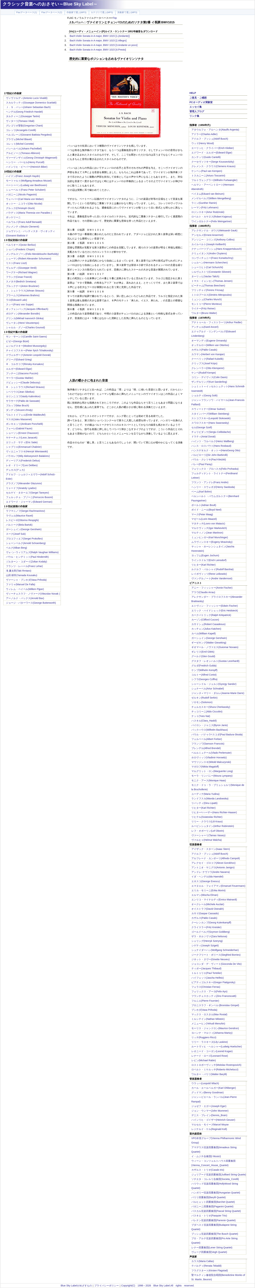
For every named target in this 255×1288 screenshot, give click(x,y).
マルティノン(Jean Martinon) (207, 532)
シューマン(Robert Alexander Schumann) (28, 258)
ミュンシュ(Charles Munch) (206, 299)
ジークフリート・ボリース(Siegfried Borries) (216, 954)
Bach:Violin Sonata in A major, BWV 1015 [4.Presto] (98, 49)
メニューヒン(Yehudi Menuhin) (208, 1023)
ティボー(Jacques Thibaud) (206, 968)
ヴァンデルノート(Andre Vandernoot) (211, 578)
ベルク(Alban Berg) (16, 547)
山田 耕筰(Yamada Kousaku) (21, 575)
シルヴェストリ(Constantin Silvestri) (211, 271)
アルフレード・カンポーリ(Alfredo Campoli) (215, 858)
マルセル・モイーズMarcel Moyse (210, 1124)
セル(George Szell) (201, 427)
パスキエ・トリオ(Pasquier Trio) (209, 1215)
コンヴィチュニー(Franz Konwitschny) (212, 258)
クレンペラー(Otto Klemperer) (207, 368)
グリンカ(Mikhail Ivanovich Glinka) (25, 318)
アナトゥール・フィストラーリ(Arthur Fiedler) (216, 322)
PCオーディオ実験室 (200, 102)
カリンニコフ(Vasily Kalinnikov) (23, 396)
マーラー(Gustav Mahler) (19, 378)
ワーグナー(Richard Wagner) (22, 272)
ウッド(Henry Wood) (202, 143)
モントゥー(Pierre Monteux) (206, 304)
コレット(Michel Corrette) (20, 143)
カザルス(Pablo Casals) (204, 349)
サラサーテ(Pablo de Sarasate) (23, 401)
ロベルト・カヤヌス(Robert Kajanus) (211, 216)
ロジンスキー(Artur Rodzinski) (207, 212)
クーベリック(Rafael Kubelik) (207, 358)
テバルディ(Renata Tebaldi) (206, 1265)
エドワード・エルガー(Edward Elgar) (211, 152)
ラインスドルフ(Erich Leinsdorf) (209, 560)
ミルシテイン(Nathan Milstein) (208, 1019)
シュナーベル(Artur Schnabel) (207, 688)
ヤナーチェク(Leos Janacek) (22, 437)
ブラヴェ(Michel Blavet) (19, 139)
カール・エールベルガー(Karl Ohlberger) (213, 1087)
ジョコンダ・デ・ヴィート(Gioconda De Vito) (216, 963)
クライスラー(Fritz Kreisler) (206, 927)
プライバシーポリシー (106, 1285)
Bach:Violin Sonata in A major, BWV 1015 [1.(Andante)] (100, 36)
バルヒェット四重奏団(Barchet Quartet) (213, 1201)
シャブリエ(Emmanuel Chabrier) (24, 446)
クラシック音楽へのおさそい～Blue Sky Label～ (50, 4)
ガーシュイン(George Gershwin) (24, 529)
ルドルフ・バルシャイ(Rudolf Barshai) (212, 569)
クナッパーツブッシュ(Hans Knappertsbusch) (216, 248)
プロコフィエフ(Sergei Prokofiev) (24, 538)
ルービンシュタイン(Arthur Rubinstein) (212, 826)
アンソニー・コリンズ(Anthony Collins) (213, 239)
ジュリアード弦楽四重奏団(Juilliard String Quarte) (218, 1174)
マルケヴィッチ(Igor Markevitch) (209, 528)
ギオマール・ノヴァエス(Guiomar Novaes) (214, 647)
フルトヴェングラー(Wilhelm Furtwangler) (214, 180)
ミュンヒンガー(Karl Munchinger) (209, 537)
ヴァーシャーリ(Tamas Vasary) (208, 835)
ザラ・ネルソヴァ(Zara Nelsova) (209, 936)
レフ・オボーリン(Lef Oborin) (207, 830)
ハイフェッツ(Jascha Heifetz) (207, 977)
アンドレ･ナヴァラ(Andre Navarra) (210, 872)
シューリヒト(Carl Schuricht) (207, 267)
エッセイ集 (195, 106)
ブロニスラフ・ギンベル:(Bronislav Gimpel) (215, 1005)
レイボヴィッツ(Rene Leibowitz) (209, 573)
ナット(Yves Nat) (200, 716)
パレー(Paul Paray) (201, 464)
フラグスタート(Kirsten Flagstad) (209, 1270)
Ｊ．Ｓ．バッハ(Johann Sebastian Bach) (28, 107)
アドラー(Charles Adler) (204, 134)
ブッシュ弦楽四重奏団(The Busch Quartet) (214, 1233)
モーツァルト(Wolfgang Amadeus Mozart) (29, 180)
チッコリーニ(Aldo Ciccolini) (206, 711)
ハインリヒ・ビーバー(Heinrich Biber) (26, 166)
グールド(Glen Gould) (203, 656)
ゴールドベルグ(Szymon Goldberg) (210, 931)
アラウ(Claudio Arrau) (203, 592)
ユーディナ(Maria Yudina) (205, 794)
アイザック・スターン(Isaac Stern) (210, 849)
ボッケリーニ (13, 217)
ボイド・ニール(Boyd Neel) (206, 509)
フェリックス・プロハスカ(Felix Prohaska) (215, 468)
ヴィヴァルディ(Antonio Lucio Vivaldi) (26, 98)
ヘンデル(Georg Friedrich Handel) (24, 111)
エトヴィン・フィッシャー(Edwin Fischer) (214, 605)
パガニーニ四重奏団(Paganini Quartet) (212, 1206)
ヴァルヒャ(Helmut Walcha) (206, 839)
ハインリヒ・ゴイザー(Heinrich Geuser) (213, 1119)
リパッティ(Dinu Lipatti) (204, 803)
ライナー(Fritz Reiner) (203, 308)
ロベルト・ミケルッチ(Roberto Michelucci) (214, 1069)
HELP (192, 93)
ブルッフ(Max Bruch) (17, 405)
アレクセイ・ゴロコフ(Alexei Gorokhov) (213, 862)
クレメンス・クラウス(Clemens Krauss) (213, 166)
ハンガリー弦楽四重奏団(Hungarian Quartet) (215, 1192)
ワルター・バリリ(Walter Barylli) (209, 1074)
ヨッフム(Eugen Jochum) (205, 555)
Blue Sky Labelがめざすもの (76, 1285)
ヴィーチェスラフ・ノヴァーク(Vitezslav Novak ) (33, 593)
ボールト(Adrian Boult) (203, 505)
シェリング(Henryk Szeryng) (207, 941)
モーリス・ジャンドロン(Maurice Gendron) (215, 1028)
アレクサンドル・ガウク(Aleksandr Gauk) (214, 230)
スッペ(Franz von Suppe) (20, 304)
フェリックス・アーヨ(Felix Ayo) (209, 991)
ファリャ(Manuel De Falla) (20, 584)
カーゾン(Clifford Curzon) (205, 619)
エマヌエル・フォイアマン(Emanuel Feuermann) (218, 885)
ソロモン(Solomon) (202, 702)
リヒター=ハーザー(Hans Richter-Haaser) (214, 812)
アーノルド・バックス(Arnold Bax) (25, 598)
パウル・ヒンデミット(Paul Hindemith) (27, 556)
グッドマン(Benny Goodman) (207, 1092)
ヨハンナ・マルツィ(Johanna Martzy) (212, 1032)
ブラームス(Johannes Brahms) (23, 295)
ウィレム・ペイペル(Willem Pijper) (25, 589)
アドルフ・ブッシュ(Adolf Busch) (209, 138)
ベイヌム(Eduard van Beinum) (207, 193)
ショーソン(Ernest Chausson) (22, 433)
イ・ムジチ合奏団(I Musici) (206, 1156)
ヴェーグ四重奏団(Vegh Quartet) (209, 1252)
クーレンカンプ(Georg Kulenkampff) (211, 922)
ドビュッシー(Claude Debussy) (23, 382)
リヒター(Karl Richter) (203, 564)
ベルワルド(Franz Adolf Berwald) (24, 222)
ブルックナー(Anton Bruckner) (22, 286)
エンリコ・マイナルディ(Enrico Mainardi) (214, 899)
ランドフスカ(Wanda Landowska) (210, 798)
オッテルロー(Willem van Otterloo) (210, 345)
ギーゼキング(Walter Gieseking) (208, 642)
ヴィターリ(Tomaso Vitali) (20, 121)
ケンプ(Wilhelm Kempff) (204, 670)
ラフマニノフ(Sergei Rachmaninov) (25, 510)
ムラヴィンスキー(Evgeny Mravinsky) (212, 542)
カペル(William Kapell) (203, 633)
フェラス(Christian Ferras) (205, 986)
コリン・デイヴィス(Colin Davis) (209, 377)
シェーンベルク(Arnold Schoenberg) (26, 543)
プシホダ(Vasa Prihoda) (204, 1009)
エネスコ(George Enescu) (205, 881)
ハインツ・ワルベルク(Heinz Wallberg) (212, 441)
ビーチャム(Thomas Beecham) (208, 285)
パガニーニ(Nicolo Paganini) (21, 194)
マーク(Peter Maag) (202, 514)
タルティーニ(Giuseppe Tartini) (23, 116)
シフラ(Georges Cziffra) (204, 679)
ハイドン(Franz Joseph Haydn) (23, 176)
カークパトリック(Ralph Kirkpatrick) (211, 615)
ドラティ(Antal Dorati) (203, 436)
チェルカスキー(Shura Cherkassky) (210, 707)
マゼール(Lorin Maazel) (204, 519)
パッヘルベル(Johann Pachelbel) (24, 148)
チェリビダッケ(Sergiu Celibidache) (211, 432)
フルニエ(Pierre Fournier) (205, 1000)
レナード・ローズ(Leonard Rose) (209, 1055)
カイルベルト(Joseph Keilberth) (208, 244)
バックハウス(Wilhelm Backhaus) (209, 729)
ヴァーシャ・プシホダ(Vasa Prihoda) (26, 579)
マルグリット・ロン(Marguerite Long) (212, 771)
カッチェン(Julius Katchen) (206, 628)
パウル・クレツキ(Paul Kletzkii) (208, 459)
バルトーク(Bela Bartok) (19, 524)
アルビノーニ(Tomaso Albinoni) (23, 153)
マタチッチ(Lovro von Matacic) (208, 523)
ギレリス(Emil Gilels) (202, 651)
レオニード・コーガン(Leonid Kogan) (212, 1051)
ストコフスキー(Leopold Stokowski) (211, 418)
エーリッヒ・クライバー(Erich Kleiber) (212, 148)
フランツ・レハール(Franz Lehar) (24, 566)
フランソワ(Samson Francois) (207, 743)
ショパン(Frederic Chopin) (20, 249)
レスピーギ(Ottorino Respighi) (22, 520)
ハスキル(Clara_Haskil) (204, 720)
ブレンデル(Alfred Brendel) (206, 748)
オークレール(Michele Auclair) (207, 904)
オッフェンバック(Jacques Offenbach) (27, 309)
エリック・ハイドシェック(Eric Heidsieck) (214, 610)
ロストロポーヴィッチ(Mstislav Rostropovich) (216, 1065)
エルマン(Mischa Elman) (204, 895)
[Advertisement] (58, 349)
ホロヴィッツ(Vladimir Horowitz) (209, 757)
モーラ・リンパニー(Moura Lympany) (212, 775)
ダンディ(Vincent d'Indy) (19, 410)
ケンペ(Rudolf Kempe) (203, 372)
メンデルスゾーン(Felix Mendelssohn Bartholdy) (32, 254)
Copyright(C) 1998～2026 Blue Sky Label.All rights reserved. (157, 1285)
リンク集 (194, 116)
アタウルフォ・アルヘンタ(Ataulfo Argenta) (215, 129)
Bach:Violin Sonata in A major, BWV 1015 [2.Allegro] (98, 40)
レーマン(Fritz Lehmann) (205, 207)
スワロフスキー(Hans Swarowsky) (210, 422)
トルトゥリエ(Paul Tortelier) (206, 973)
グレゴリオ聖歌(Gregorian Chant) (24, 125)
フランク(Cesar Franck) (19, 277)
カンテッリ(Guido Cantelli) (206, 157)
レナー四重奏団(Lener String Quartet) (211, 1247)
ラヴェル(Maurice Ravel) (19, 515)
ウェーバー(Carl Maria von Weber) (25, 199)
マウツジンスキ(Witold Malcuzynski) (211, 762)
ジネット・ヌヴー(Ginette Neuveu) (210, 959)
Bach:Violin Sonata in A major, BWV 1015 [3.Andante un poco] (104, 45)
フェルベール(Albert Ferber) (206, 739)
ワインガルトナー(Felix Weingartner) (211, 221)
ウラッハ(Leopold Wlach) (205, 1083)
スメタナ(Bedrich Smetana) (21, 281)
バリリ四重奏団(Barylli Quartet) (208, 1197)
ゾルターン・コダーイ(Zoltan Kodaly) (26, 561)
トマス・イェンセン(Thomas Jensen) (212, 281)
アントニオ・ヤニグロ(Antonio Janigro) (213, 867)
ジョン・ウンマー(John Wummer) (210, 1110)
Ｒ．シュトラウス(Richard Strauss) (25, 387)
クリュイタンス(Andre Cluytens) (209, 253)
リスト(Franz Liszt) (16, 263)
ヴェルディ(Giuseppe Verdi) (21, 267)
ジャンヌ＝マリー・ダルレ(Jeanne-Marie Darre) (217, 693)
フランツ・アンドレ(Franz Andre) (210, 482)
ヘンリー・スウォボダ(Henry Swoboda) (213, 487)
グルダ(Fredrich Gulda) (204, 665)
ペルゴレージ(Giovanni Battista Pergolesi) (29, 134)
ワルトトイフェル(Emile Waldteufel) (26, 414)
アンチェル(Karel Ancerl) (205, 327)
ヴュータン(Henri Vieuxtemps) (22, 322)
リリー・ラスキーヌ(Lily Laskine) (209, 1042)
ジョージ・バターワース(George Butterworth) (31, 602)
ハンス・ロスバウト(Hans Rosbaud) (211, 445)
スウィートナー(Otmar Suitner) (208, 409)
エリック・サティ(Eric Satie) (22, 442)
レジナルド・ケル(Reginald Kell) (209, 1129)
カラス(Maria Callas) (202, 1261)
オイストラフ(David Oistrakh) (207, 908)
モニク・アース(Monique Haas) (208, 780)
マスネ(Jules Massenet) (19, 419)
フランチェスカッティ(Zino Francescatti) (213, 996)
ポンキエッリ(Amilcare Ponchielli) (24, 423)
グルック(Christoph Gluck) (20, 208)
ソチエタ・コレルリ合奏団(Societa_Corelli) (215, 1179)
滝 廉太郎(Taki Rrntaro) (18, 570)
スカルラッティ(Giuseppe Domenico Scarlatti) (31, 102)
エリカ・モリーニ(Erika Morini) (208, 890)
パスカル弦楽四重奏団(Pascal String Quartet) (216, 1211)
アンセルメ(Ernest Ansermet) (207, 235)
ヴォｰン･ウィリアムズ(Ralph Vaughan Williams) (32, 552)
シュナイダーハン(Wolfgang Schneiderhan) (215, 950)
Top (115, 17)
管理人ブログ (196, 111)
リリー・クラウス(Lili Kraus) (207, 821)
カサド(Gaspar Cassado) (205, 913)
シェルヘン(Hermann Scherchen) (209, 262)
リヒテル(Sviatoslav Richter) (206, 817)
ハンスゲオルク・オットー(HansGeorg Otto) (215, 450)
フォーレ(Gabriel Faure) (19, 428)
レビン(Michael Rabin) (203, 1060)
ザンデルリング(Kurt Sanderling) (209, 381)
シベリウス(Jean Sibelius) (20, 391)
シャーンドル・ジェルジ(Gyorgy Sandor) (213, 684)
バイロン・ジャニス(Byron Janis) (209, 725)
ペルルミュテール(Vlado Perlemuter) (211, 752)
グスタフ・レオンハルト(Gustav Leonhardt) (215, 661)
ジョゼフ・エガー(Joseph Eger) (208, 1106)
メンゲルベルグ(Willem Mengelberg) (211, 198)
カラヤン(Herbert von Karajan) (208, 354)
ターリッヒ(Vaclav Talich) (205, 276)
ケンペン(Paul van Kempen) (206, 171)
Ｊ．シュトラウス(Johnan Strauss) (25, 290)
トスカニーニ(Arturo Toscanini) (208, 175)
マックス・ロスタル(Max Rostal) (209, 1014)
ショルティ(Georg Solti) (204, 395)
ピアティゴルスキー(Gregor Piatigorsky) (213, 982)
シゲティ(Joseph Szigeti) (205, 945)
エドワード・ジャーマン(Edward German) (29, 501)
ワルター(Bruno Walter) (204, 313)
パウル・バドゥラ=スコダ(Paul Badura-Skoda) (217, 734)
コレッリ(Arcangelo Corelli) (21, 130)
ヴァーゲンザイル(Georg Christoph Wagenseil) (31, 157)
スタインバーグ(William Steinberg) (210, 413)
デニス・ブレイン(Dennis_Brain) (209, 1115)
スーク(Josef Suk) (16, 533)
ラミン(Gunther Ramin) (204, 203)
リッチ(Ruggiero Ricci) (203, 1037)
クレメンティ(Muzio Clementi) (22, 226)
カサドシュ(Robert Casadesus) (208, 624)
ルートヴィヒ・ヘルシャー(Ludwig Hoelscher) (216, 1046)
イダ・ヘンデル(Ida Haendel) (207, 876)
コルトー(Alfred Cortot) (204, 674)
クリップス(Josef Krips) (204, 363)
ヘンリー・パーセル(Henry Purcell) (25, 162)
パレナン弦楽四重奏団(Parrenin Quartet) (213, 1220)
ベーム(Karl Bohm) (201, 491)
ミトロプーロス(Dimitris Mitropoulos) (211, 294)
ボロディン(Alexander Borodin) (23, 313)
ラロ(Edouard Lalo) (16, 299)
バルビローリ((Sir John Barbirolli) (209, 455)
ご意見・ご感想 (198, 97)
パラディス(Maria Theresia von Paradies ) (29, 212)
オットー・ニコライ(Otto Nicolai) (24, 203)
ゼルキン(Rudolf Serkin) (204, 697)
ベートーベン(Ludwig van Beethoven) (26, 185)
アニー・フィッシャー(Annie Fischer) (212, 587)
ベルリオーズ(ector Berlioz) (21, 244)
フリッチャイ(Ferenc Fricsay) (207, 290)
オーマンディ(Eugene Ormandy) (209, 340)
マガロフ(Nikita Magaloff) (205, 766)
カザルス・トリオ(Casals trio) (207, 1169)
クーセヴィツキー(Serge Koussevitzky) (212, 161)
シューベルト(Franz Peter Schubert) (26, 189)
